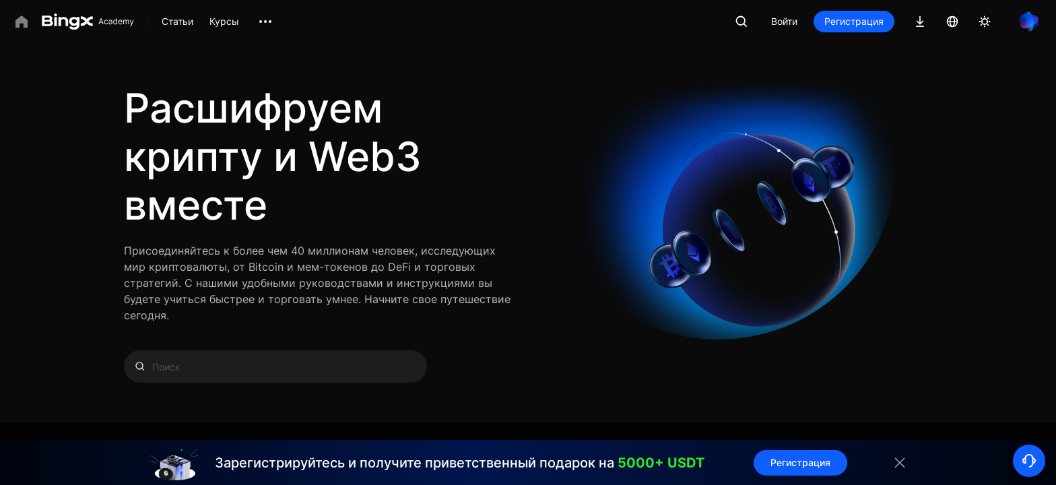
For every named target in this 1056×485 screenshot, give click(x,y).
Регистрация (854, 21)
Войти (784, 21)
